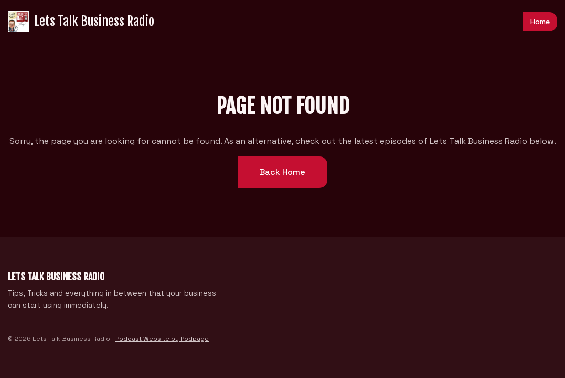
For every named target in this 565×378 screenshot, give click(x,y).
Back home (282, 171)
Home (540, 21)
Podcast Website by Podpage (162, 338)
